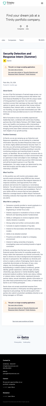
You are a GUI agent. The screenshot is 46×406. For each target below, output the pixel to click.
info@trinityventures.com (10, 366)
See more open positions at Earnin (23, 321)
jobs (3, 40)
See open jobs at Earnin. (15, 70)
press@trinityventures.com (11, 373)
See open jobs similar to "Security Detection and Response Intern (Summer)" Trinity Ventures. (23, 73)
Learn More (11, 387)
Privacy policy (18, 342)
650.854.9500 (7, 368)
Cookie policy (26, 342)
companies (12, 40)
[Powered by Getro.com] (23, 337)
